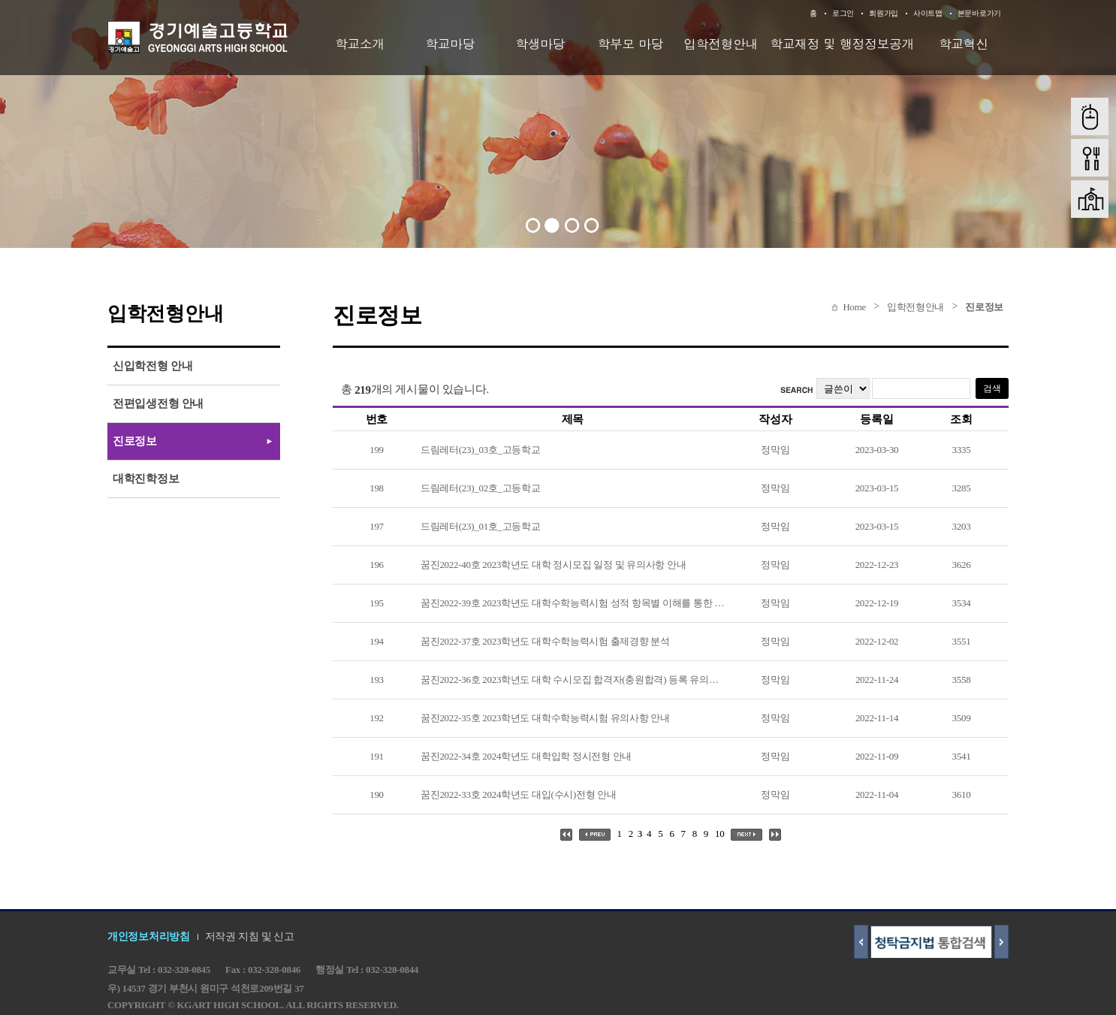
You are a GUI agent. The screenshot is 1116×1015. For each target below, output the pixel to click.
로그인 (843, 13)
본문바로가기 (979, 13)
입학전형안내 (720, 44)
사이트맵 (928, 13)
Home (854, 307)
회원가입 (883, 13)
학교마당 (450, 44)
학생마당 (540, 44)
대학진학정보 (146, 479)
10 (719, 833)
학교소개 (360, 44)
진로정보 (984, 307)
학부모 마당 (631, 44)
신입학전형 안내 (152, 366)
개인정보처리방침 (148, 936)
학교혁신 (963, 44)
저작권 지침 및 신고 (249, 936)
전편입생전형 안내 (158, 403)
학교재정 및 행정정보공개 (842, 44)
